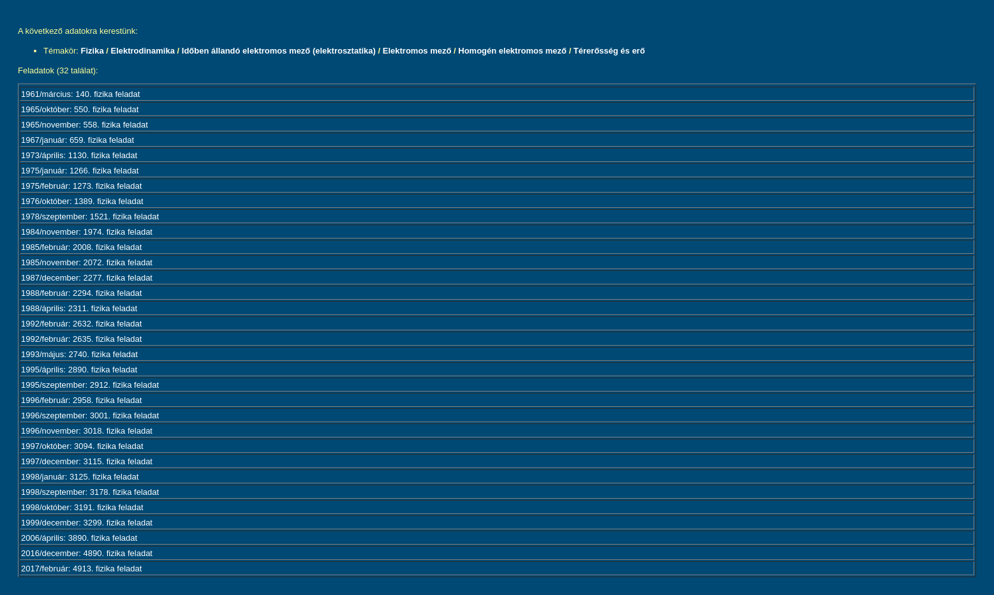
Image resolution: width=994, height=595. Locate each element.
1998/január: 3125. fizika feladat (79, 476)
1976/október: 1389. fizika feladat (82, 201)
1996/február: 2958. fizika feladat (81, 400)
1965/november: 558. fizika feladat (84, 124)
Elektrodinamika (142, 50)
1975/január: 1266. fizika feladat (79, 170)
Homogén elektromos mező (512, 50)
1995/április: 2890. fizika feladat (79, 369)
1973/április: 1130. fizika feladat (79, 155)
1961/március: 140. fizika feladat (80, 94)
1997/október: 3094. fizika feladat (82, 446)
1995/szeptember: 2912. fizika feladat (90, 385)
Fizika (92, 50)
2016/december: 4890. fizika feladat (86, 553)
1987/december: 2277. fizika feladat (86, 278)
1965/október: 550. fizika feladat (79, 109)
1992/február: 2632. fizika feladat (81, 323)
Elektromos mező (417, 50)
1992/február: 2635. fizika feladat (81, 339)
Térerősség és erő (609, 50)
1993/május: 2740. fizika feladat (79, 354)
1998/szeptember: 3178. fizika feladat (90, 492)
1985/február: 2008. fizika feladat (81, 247)
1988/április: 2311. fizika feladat (79, 308)
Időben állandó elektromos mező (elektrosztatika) (279, 50)
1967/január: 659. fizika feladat (77, 140)
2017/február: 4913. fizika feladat (81, 568)
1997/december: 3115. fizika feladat (86, 461)
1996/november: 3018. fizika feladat (86, 431)
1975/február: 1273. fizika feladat (81, 186)
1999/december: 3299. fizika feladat (86, 522)
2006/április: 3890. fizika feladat (79, 538)
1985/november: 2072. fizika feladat (86, 262)
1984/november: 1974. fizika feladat (86, 232)
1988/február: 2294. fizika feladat (81, 293)
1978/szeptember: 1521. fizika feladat (90, 216)
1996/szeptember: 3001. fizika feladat (90, 415)
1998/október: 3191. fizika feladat (82, 507)
